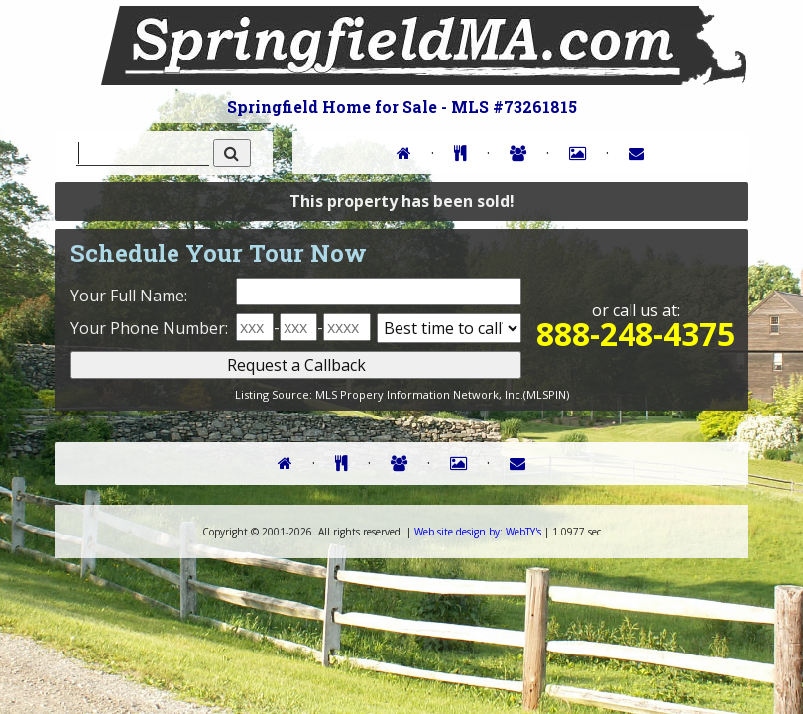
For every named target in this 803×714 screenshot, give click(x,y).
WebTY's (477, 531)
